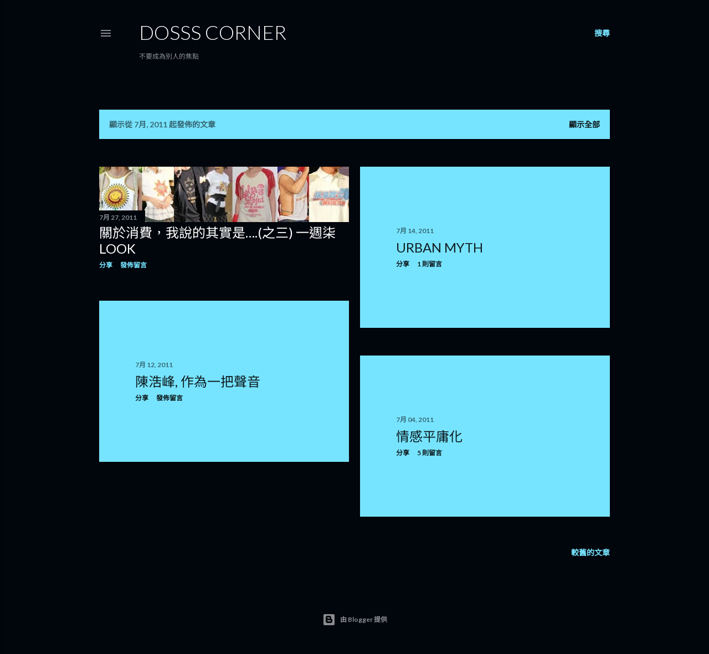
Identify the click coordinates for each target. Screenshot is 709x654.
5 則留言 (429, 453)
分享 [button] (105, 265)
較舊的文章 (590, 552)
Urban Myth (439, 247)
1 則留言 (429, 264)
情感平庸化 (429, 436)
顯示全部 (584, 124)
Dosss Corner (212, 32)
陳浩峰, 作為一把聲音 (197, 381)
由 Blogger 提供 (354, 619)
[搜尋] (602, 33)
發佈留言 (133, 265)
